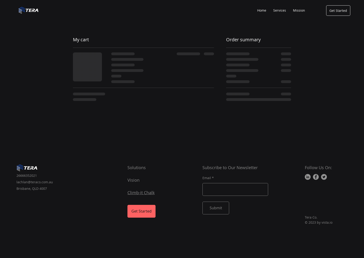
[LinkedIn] (308, 177)
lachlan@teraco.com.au (34, 182)
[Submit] (215, 208)
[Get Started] (338, 10)
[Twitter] (324, 177)
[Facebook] (316, 177)
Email (206, 178)
